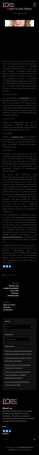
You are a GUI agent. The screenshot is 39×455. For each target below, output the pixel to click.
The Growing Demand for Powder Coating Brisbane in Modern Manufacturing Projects (17, 375)
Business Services (9, 275)
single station (24, 98)
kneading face (17, 137)
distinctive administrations (12, 237)
